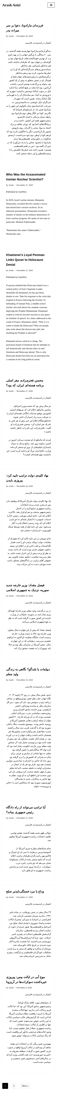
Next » (25, 1086)
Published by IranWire (16, 192)
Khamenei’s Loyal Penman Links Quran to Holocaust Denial (25, 259)
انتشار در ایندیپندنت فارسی (38, 43)
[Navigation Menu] (51, 5)
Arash (11, 36)
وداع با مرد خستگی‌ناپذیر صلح (25, 891)
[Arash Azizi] (11, 5)
